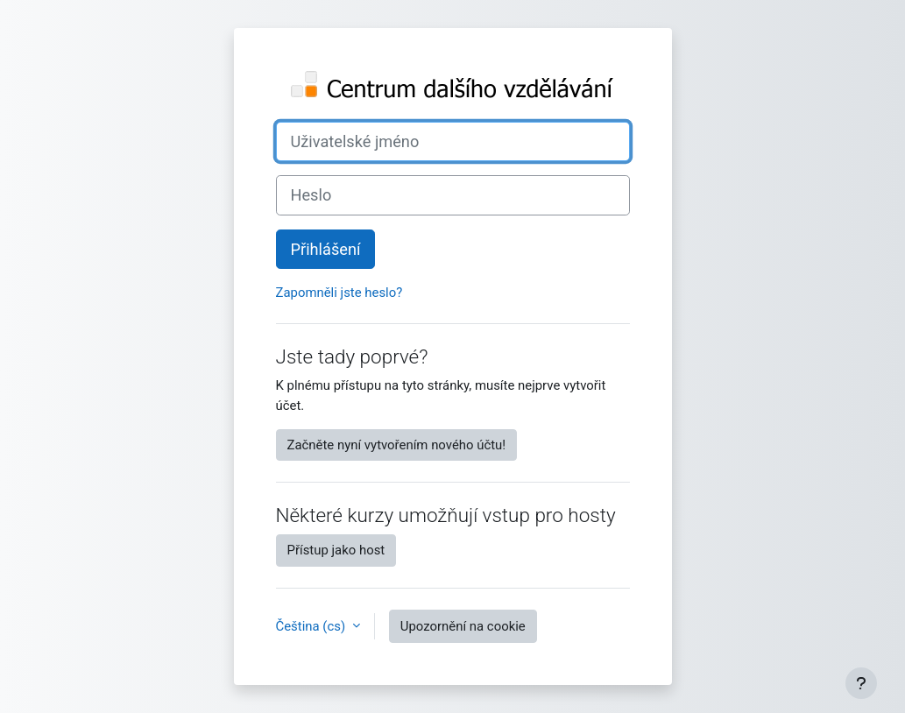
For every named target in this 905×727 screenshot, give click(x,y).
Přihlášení (326, 249)
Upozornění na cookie (463, 626)
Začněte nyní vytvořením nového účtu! (396, 445)
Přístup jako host (336, 550)
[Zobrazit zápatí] (861, 683)
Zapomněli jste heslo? (339, 292)
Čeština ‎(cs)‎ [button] (312, 626)
